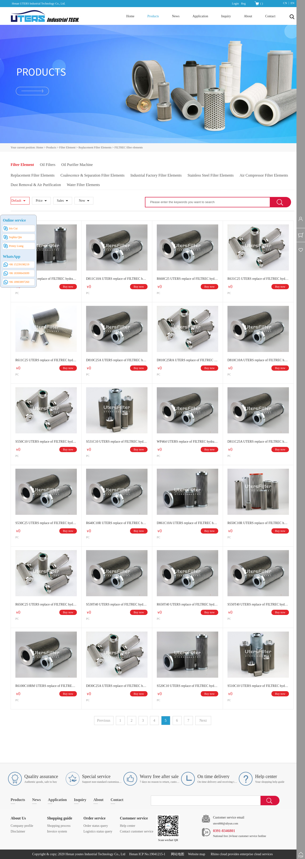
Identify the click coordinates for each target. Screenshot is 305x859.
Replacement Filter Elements (94, 147)
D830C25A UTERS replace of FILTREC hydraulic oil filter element (117, 686)
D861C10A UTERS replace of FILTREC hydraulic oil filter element (187, 523)
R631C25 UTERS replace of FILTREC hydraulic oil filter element (258, 278)
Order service (94, 818)
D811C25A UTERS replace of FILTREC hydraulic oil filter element (258, 441)
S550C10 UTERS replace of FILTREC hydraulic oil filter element (46, 441)
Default (16, 200)
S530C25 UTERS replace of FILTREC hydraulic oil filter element (46, 523)
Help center (127, 826)
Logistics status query (97, 831)
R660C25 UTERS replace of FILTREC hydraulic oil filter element (187, 278)
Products (51, 147)
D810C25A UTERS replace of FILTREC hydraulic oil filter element (117, 360)
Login (235, 3)
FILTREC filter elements (128, 147)
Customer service (134, 818)
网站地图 (176, 854)
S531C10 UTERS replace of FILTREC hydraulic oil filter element (117, 441)
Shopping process (58, 826)
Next (203, 720)
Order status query (95, 826)
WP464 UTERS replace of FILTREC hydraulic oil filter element (187, 441)
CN (285, 3)
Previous (103, 720)
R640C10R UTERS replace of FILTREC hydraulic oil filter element (117, 523)
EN (292, 3)
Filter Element (67, 147)
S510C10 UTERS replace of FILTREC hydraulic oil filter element (258, 686)
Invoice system (57, 831)
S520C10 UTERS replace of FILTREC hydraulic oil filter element (187, 686)
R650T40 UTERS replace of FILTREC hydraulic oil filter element (187, 604)
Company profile (22, 826)
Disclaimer (18, 831)
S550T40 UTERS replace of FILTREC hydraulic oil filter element (258, 604)
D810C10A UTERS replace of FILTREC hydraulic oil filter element (258, 360)
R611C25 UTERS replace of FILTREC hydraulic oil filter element (46, 360)
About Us (18, 818)
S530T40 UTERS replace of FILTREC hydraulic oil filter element (117, 604)
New (82, 200)
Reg (243, 3)
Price (39, 200)
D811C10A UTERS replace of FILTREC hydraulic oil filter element (117, 278)
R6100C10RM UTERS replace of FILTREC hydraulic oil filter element (46, 686)
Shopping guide (59, 818)
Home (130, 16)
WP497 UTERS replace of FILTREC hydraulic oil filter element (46, 278)
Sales (60, 200)
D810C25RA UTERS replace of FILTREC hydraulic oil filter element (187, 360)
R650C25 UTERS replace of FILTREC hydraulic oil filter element (46, 604)
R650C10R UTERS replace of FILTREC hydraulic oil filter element (258, 523)
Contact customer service (136, 831)
